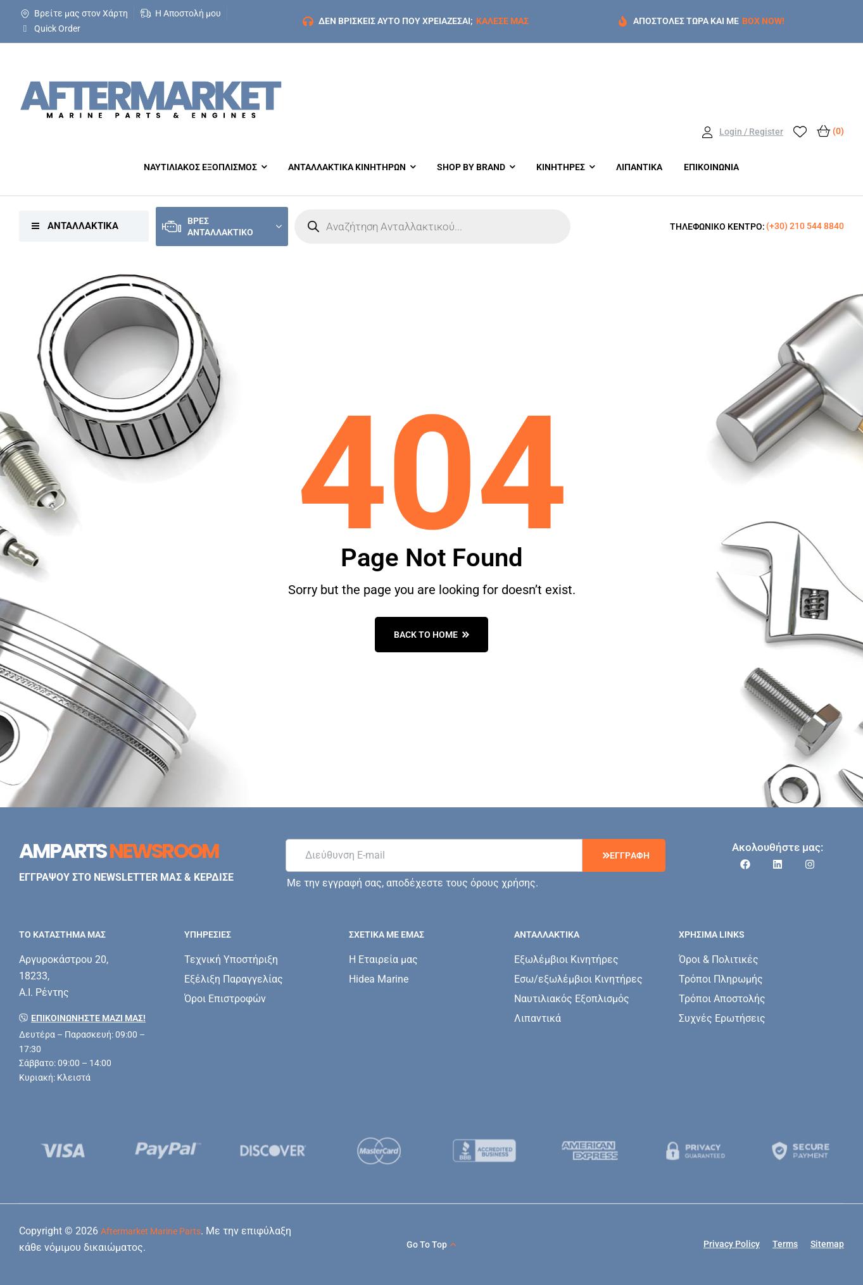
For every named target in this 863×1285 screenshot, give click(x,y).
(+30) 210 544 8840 (805, 226)
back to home (431, 635)
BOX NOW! (763, 21)
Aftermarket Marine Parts (151, 1231)
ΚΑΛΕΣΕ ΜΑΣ (502, 21)
